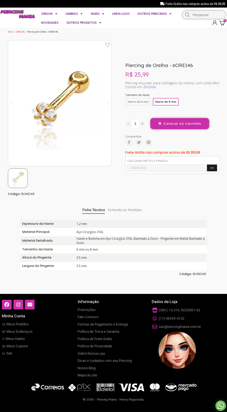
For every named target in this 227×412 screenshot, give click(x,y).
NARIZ (97, 13)
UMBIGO (74, 13)
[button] (11, 103)
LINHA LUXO (121, 13)
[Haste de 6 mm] (138, 101)
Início (10, 31)
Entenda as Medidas (125, 210)
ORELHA (49, 13)
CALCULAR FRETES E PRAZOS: (147, 161)
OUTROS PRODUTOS (84, 22)
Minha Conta (13, 316)
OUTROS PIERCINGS (154, 13)
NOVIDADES (49, 22)
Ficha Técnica (93, 210)
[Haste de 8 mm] (166, 101)
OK (212, 167)
